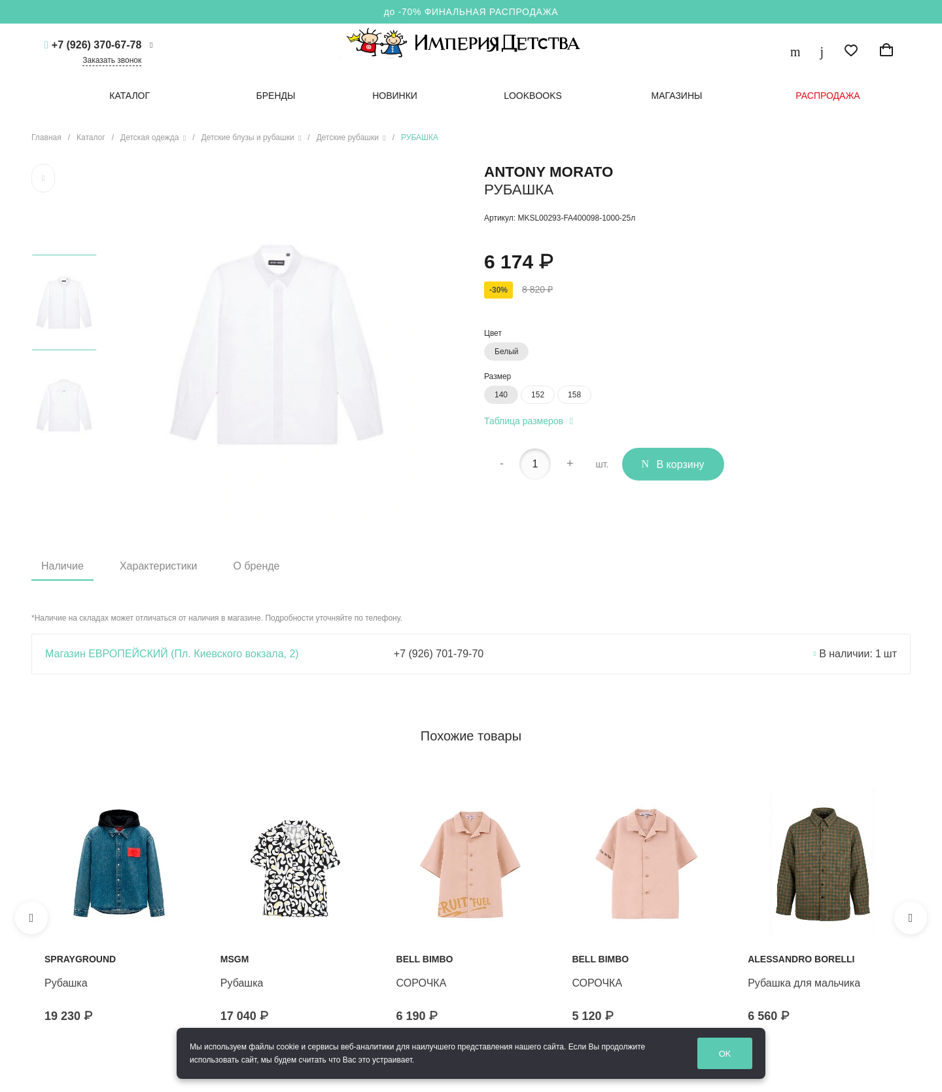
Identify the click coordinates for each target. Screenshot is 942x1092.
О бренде (257, 566)
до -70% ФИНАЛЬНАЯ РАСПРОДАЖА (471, 12)
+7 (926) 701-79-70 (438, 653)
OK (736, 1054)
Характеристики (159, 566)
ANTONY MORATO (548, 172)
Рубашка (66, 983)
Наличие (62, 566)
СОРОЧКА (421, 983)
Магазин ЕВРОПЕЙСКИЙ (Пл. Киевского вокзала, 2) (172, 653)
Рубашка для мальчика (804, 983)
